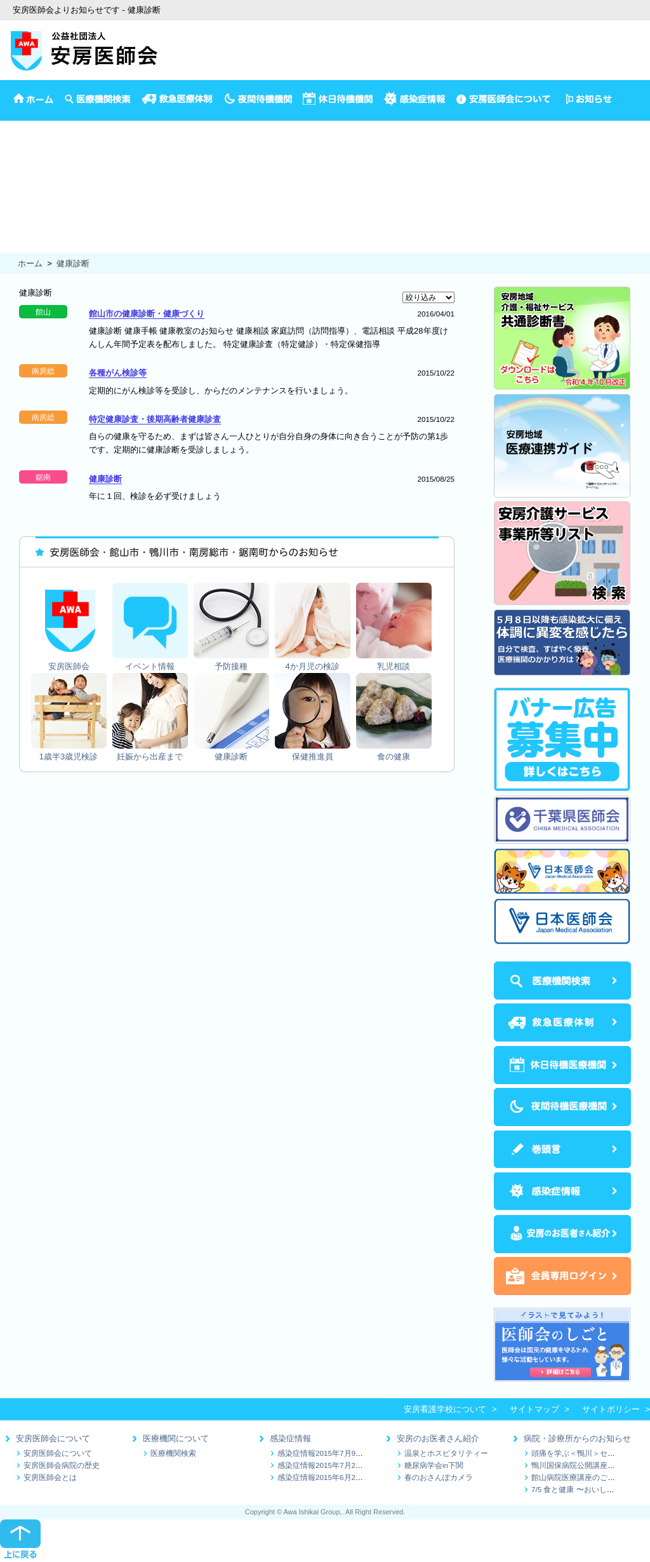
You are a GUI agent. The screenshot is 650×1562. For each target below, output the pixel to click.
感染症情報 (290, 1438)
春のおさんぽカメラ (438, 1477)
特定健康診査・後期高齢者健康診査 (155, 419)
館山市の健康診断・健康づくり (146, 313)
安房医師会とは (50, 1477)
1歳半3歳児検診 (29, 193)
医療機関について (176, 1438)
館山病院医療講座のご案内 (577, 1477)
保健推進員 (20, 232)
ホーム (30, 263)
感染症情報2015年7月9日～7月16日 (338, 1453)
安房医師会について (53, 1438)
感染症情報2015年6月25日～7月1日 (338, 1477)
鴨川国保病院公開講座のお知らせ (588, 1465)
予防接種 (16, 153)
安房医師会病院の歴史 (61, 1465)
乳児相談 (16, 179)
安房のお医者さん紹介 (438, 1438)
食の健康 (16, 245)
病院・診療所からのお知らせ (577, 1438)
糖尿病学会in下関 (433, 1465)
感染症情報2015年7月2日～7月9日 (335, 1465)
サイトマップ (534, 1409)
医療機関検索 (173, 1453)
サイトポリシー (611, 1409)
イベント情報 (25, 140)
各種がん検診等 (118, 372)
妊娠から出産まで (33, 206)
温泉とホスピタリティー (446, 1453)
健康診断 (16, 219)
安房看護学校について (445, 1409)
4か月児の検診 (27, 166)
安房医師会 (20, 127)
